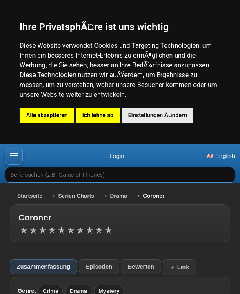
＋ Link (179, 267)
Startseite (29, 196)
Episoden (99, 266)
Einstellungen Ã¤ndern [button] (157, 115)
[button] (14, 156)
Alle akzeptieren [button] (47, 115)
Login (116, 155)
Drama (118, 196)
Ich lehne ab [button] (97, 115)
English (221, 155)
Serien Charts (76, 196)
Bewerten (141, 266)
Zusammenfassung (43, 266)
